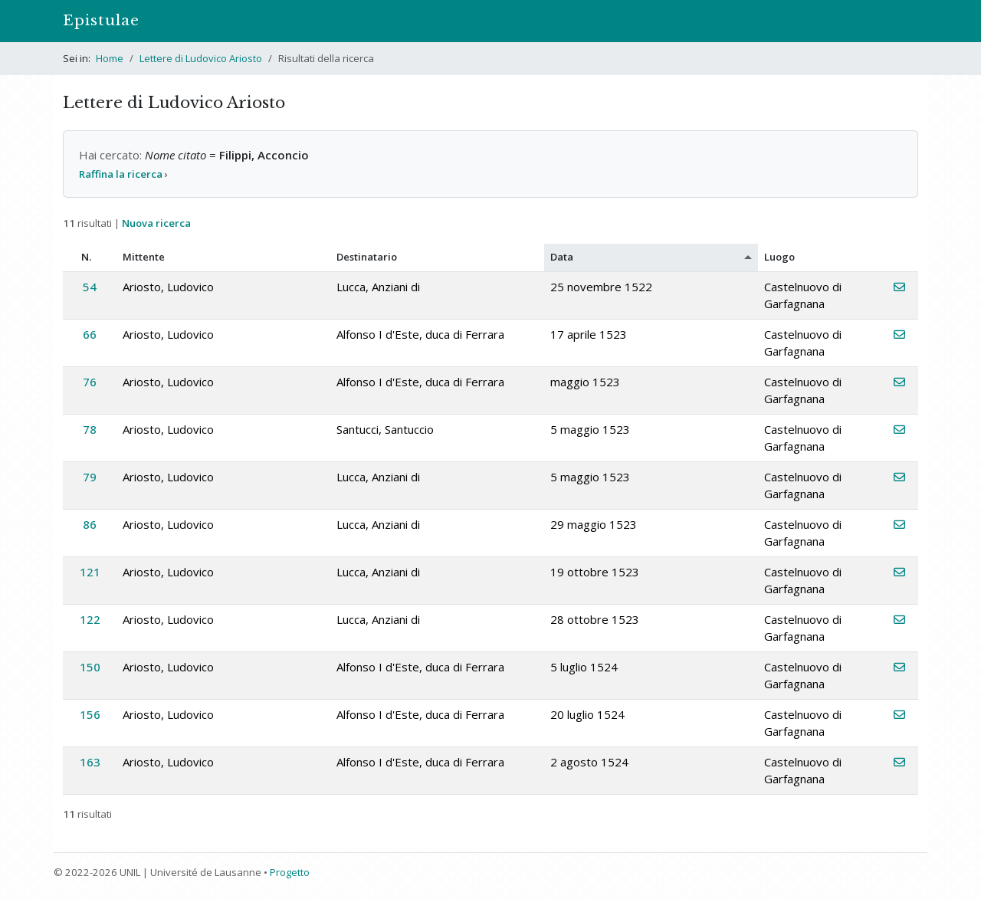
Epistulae (101, 20)
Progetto (290, 872)
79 (90, 476)
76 (90, 381)
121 (90, 571)
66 (90, 334)
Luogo (779, 257)
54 (90, 286)
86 (90, 524)
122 (90, 619)
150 (90, 666)
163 (90, 761)
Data (561, 257)
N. (86, 257)
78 (90, 429)
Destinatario (366, 257)
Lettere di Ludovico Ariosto (200, 58)
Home (109, 58)
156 (90, 714)
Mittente (144, 257)
